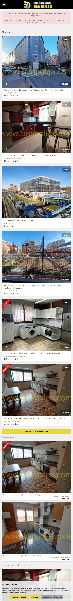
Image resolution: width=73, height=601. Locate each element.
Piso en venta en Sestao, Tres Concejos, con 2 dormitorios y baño (32, 155)
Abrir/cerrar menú (4, 4)
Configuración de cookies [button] (52, 597)
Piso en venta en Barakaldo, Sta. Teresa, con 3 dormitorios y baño (25, 556)
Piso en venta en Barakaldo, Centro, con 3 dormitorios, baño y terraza (34, 418)
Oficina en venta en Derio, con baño (19, 220)
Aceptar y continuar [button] (19, 597)
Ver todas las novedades (36, 431)
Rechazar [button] (34, 597)
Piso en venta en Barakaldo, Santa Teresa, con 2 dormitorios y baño (33, 90)
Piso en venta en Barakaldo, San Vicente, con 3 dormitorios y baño (33, 353)
